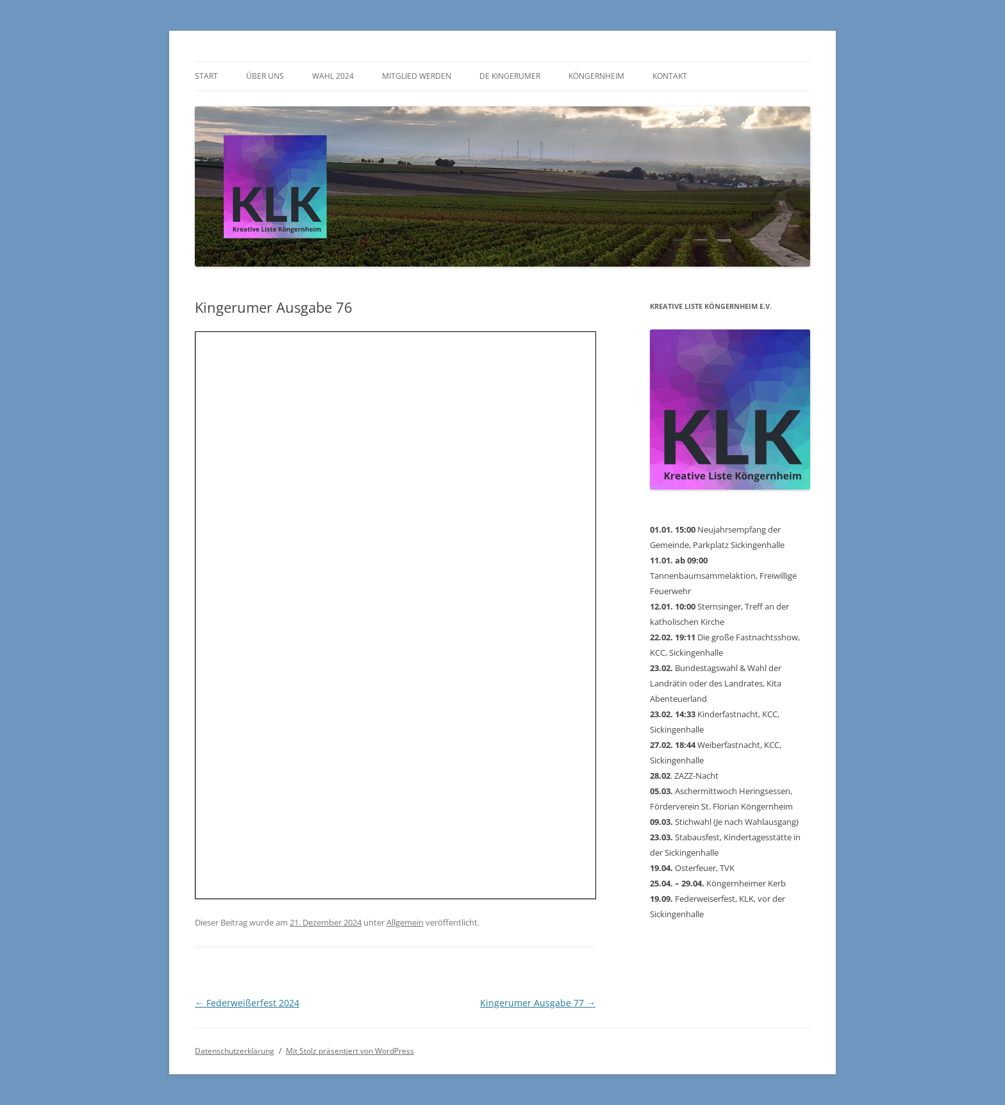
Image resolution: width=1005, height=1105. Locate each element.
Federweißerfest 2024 (247, 1003)
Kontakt (669, 76)
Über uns (265, 76)
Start (206, 76)
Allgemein (405, 922)
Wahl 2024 (333, 76)
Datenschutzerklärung (234, 1050)
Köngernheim (596, 76)
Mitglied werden (416, 76)
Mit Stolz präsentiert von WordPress (350, 1050)
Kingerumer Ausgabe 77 (537, 1003)
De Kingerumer (509, 76)
